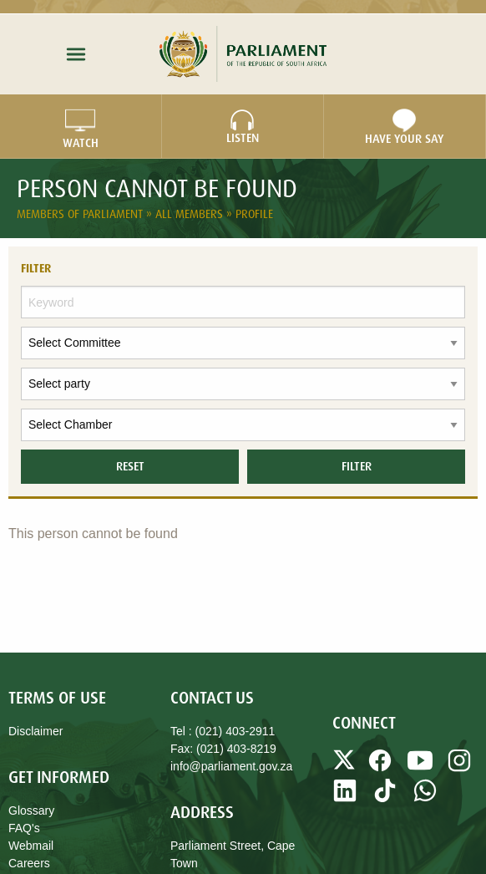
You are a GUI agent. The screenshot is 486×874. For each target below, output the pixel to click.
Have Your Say (404, 127)
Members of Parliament (81, 213)
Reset (130, 466)
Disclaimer (35, 731)
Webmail (30, 845)
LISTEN (242, 127)
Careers (29, 863)
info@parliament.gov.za (231, 766)
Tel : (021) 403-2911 (222, 731)
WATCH (81, 127)
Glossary (31, 810)
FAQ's (24, 828)
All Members (190, 213)
